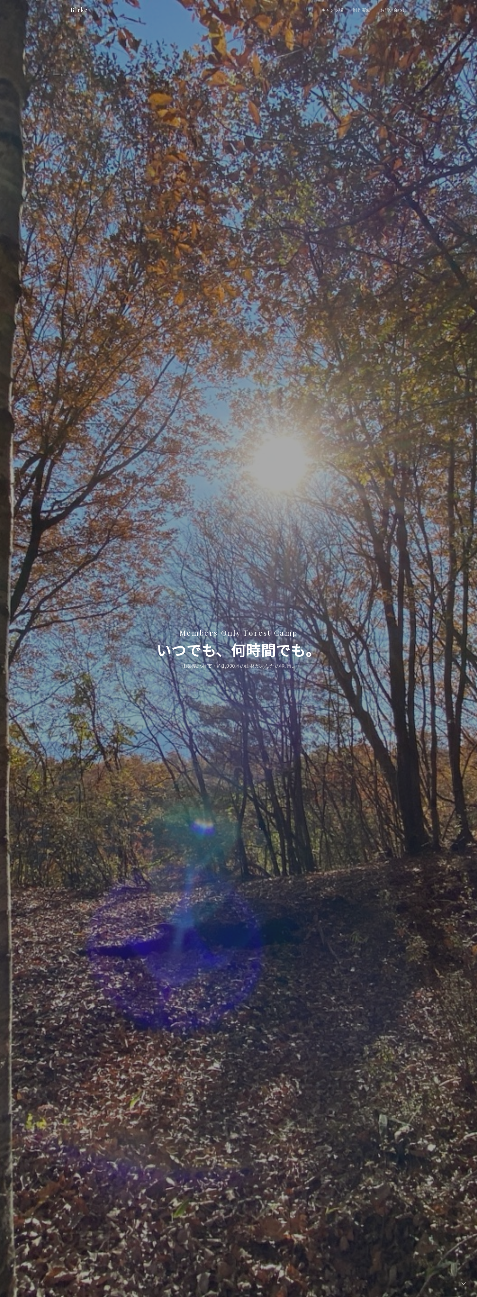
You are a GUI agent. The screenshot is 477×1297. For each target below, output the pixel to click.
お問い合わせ (393, 10)
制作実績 (361, 10)
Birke (79, 9)
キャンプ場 (332, 10)
